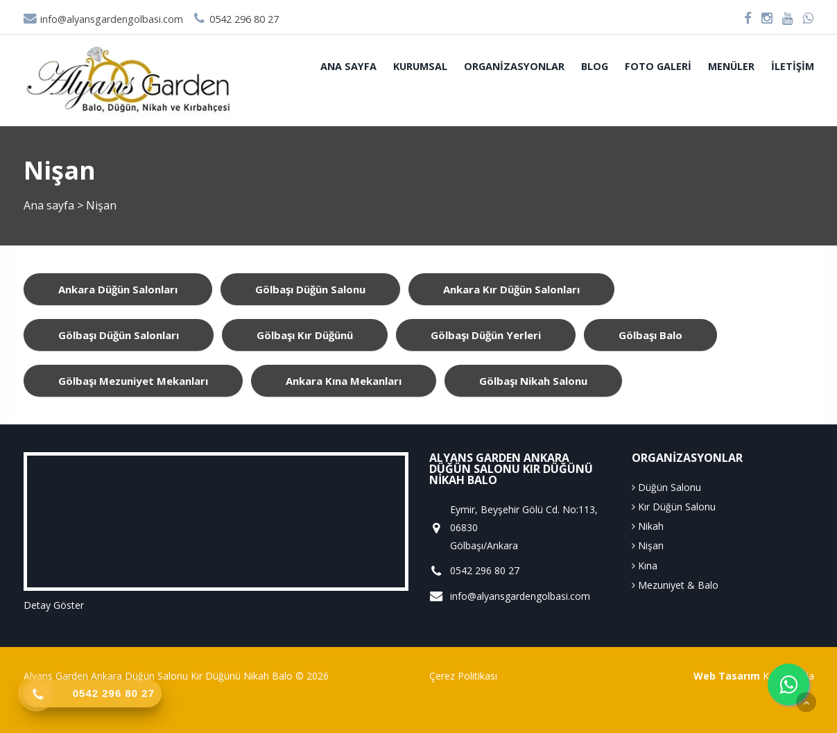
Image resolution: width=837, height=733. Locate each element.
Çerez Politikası (463, 675)
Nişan (648, 545)
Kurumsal (420, 66)
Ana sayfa (348, 66)
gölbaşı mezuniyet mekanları (133, 381)
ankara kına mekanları (344, 381)
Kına (644, 565)
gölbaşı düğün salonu (310, 289)
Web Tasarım (726, 675)
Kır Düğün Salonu (674, 506)
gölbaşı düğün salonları (118, 335)
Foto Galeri (658, 66)
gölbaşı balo (650, 335)
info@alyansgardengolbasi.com (103, 19)
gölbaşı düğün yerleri (486, 335)
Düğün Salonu (666, 487)
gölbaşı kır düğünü (305, 335)
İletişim (792, 66)
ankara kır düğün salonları (511, 289)
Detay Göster (54, 605)
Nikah (648, 526)
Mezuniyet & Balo (675, 585)
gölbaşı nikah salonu (533, 381)
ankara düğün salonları (118, 289)
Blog (594, 66)
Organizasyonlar (514, 66)
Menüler (731, 66)
